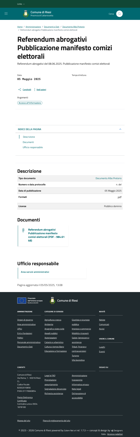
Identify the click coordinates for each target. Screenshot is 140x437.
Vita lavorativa (78, 360)
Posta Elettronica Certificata (25, 399)
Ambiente (49, 324)
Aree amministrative (26, 324)
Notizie (102, 319)
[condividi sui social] (24, 89)
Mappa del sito (23, 420)
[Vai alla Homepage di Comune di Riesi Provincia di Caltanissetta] (39, 13)
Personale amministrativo (28, 342)
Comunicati (104, 324)
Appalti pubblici (51, 333)
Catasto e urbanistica (54, 342)
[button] (21, 4)
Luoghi (102, 347)
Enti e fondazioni (24, 333)
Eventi (102, 351)
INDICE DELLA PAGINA (29, 129)
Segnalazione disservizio (55, 389)
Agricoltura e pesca (53, 319)
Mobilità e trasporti (80, 333)
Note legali (76, 389)
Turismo (75, 355)
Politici (20, 337)
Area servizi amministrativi (35, 272)
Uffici (19, 328)
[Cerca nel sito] (119, 13)
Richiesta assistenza (54, 393)
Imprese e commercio (81, 328)
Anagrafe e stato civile (54, 328)
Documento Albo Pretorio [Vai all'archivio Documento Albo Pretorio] (109, 178)
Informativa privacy (80, 384)
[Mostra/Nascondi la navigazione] (6, 13)
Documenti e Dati (25, 346)
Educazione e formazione (56, 351)
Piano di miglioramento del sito (56, 420)
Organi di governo (25, 319)
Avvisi (101, 328)
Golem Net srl (70, 430)
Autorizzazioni (51, 337)
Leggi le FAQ (50, 375)
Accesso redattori (115, 434)
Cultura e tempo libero (54, 346)
